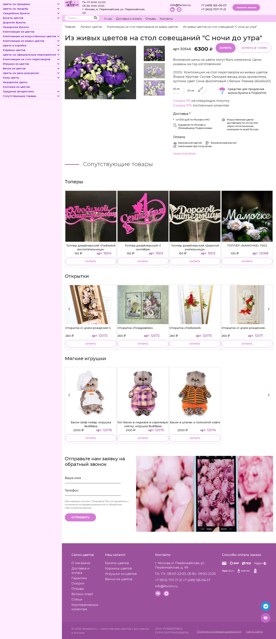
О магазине (80, 563)
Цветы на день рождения (31, 73)
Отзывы (150, 18)
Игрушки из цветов (31, 63)
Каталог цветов (91, 27)
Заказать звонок (246, 7)
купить (90, 261)
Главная (70, 27)
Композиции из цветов (18, 31)
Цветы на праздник (31, 4)
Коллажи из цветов (16, 86)
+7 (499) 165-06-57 (214, 5)
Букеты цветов (31, 17)
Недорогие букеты (16, 27)
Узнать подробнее (184, 153)
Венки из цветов (31, 68)
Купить (226, 47)
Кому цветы (31, 77)
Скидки (77, 583)
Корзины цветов (31, 50)
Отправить (80, 517)
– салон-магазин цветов (114, 628)
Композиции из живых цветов (31, 40)
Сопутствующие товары (31, 95)
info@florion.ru (180, 5)
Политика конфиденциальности (219, 631)
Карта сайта (254, 631)
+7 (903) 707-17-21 (213, 9)
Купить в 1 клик (254, 47)
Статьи (76, 599)
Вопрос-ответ (82, 594)
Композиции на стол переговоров (31, 59)
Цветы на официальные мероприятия (31, 54)
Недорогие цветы (15, 82)
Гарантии (79, 578)
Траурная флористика (31, 91)
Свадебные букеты (31, 13)
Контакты (166, 18)
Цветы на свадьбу (31, 8)
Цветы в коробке (31, 45)
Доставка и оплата (129, 18)
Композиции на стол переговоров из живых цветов (142, 27)
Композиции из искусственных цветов (31, 36)
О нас (108, 18)
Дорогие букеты (14, 22)
